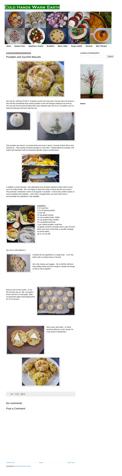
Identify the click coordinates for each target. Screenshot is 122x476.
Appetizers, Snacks (35, 46)
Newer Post (11, 462)
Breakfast (50, 46)
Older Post (71, 462)
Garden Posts (19, 46)
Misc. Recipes (101, 46)
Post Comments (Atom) (23, 466)
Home (8, 46)
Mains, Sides (63, 46)
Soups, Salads (76, 46)
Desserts (89, 46)
